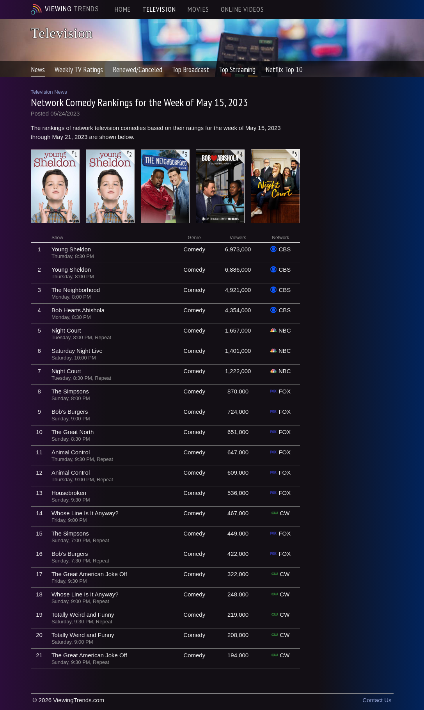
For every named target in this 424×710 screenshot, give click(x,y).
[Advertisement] (353, 202)
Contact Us (376, 700)
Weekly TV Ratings (79, 69)
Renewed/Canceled (137, 69)
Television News (49, 92)
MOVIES (198, 9)
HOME (123, 9)
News (38, 69)
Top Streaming (237, 69)
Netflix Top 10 (284, 69)
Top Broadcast (190, 69)
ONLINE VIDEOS (242, 9)
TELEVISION (159, 9)
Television (62, 33)
